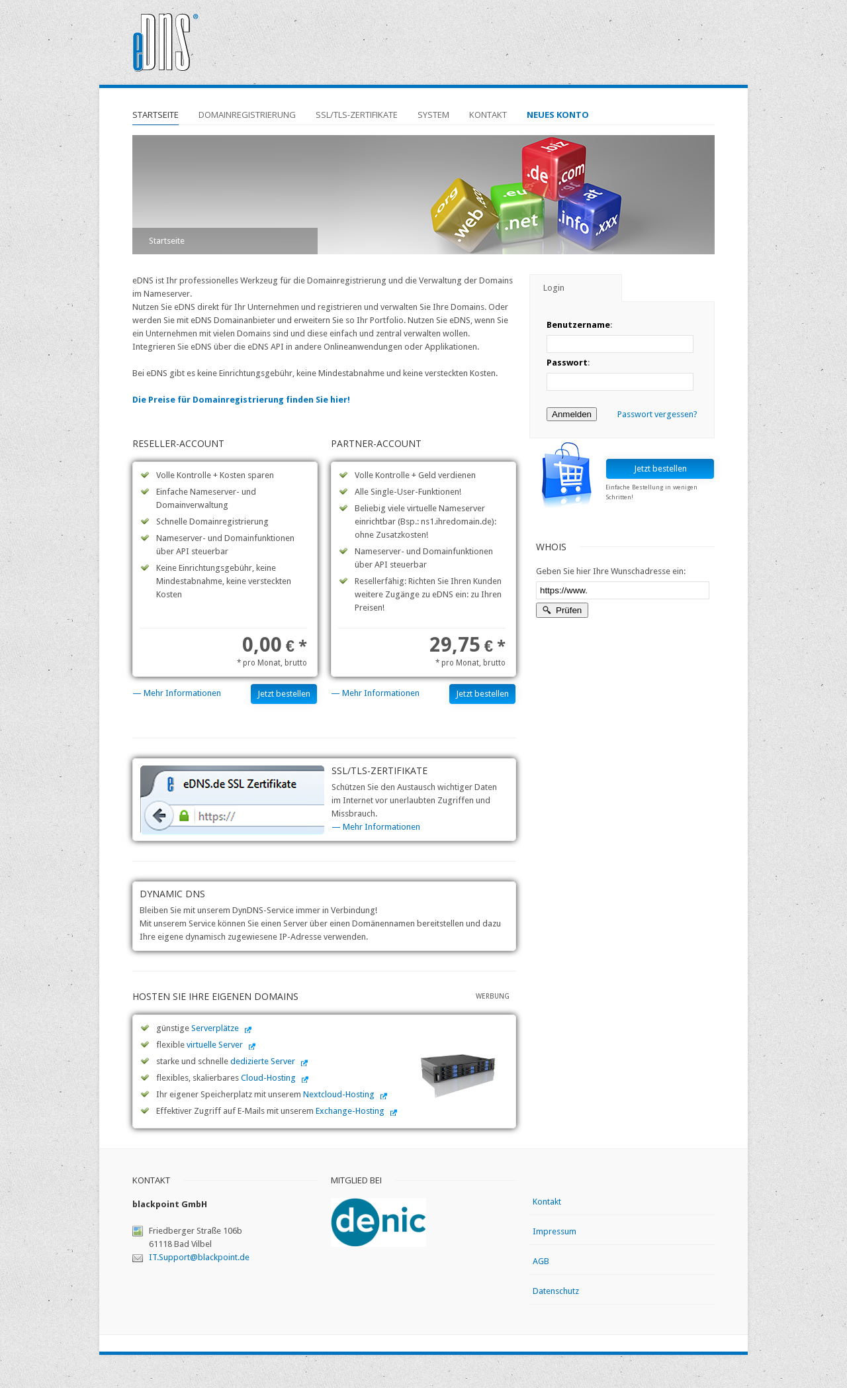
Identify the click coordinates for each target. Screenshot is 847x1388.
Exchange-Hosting (350, 1111)
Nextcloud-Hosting (339, 1094)
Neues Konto (558, 115)
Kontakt (488, 115)
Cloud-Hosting (268, 1078)
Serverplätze (215, 1028)
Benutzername (578, 325)
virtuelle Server (215, 1045)
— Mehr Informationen (176, 693)
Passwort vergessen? (657, 414)
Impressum (554, 1231)
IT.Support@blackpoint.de (199, 1257)
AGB (541, 1261)
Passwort (567, 363)
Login (553, 288)
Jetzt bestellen (283, 694)
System (433, 115)
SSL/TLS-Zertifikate (357, 115)
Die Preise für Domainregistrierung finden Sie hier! (241, 400)
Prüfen (562, 611)
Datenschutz (556, 1291)
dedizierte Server (262, 1061)
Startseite (155, 115)
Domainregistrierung (247, 115)
